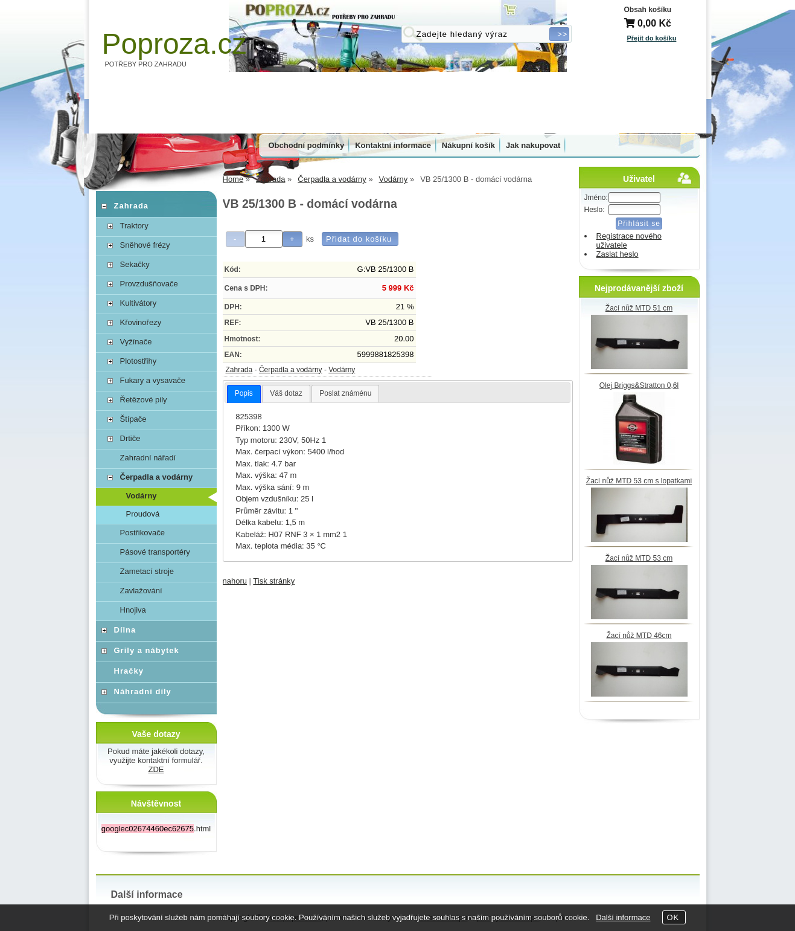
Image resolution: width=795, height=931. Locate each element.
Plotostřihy (138, 361)
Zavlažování (141, 590)
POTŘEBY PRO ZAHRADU (146, 64)
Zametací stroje (147, 571)
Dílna (125, 629)
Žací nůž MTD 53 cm (638, 558)
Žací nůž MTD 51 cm (638, 308)
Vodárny (341, 370)
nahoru (235, 580)
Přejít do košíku (652, 38)
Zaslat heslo (617, 254)
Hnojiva (133, 609)
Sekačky (135, 264)
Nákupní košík (468, 145)
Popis (244, 393)
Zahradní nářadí (148, 457)
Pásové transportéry (155, 551)
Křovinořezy (141, 322)
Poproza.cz (174, 44)
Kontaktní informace (393, 145)
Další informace (623, 917)
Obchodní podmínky (307, 145)
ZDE (156, 769)
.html (156, 828)
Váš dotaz (286, 393)
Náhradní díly (142, 691)
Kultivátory (138, 303)
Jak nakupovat (533, 145)
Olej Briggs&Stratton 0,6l (638, 385)
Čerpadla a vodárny (290, 370)
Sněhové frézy (145, 245)
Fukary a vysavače (152, 380)
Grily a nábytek (146, 650)
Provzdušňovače (149, 283)
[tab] (244, 394)
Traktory (134, 225)
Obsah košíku (648, 9)
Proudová (143, 513)
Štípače (133, 419)
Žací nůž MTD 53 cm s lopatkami (639, 481)
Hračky (129, 670)
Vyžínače (136, 341)
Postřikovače (142, 532)
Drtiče (130, 438)
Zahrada (239, 370)
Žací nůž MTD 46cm (638, 635)
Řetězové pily (143, 399)
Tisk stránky (274, 580)
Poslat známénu (345, 393)
